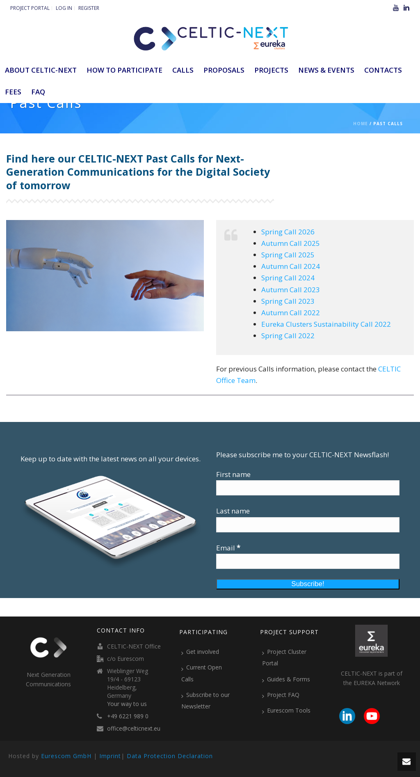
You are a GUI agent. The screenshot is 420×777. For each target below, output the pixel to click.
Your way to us (127, 704)
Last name (233, 511)
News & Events (326, 70)
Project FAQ (280, 695)
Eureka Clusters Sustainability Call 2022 (326, 324)
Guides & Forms (286, 679)
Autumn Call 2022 (290, 312)
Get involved (200, 652)
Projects (271, 70)
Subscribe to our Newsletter (205, 700)
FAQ (38, 91)
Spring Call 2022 (288, 335)
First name (233, 474)
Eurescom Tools (286, 710)
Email (228, 547)
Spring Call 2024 (288, 277)
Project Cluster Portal (284, 657)
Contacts (383, 70)
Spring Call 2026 (288, 231)
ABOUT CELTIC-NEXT (41, 70)
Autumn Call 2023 (290, 289)
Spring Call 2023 (288, 301)
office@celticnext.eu (133, 728)
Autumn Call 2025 (290, 243)
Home (360, 123)
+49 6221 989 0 (127, 716)
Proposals (223, 70)
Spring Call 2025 (288, 254)
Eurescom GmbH (66, 756)
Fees (13, 91)
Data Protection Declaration (170, 756)
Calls (183, 70)
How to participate (124, 70)
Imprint (110, 756)
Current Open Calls (201, 673)
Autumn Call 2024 (290, 266)
